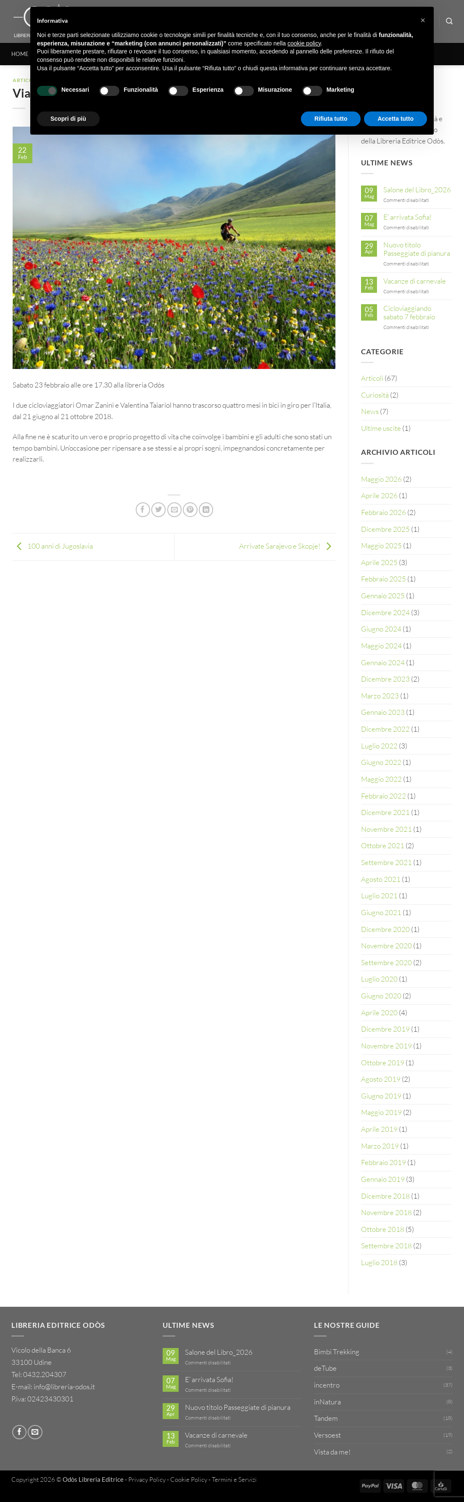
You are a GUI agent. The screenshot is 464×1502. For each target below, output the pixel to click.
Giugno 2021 (381, 912)
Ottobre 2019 (382, 1062)
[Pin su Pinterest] (190, 509)
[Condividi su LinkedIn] (206, 509)
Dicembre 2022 (385, 728)
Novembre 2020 (386, 945)
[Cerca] (449, 21)
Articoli (372, 378)
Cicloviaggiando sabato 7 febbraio (409, 312)
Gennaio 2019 (383, 1179)
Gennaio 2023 (383, 712)
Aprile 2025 (379, 562)
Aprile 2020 (379, 1012)
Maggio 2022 (381, 779)
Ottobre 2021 (382, 845)
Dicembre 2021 (385, 812)
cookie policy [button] (304, 43)
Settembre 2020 (386, 962)
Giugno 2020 (381, 995)
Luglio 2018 (379, 1262)
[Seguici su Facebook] (19, 1432)
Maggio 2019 (381, 1112)
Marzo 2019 (380, 1145)
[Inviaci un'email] (35, 1432)
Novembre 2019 (386, 1045)
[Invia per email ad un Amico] (174, 509)
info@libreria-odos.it (64, 1386)
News (370, 411)
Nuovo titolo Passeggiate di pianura (416, 249)
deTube (325, 1368)
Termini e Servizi (234, 1479)
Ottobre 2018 (382, 1229)
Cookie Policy (188, 1479)
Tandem (326, 1418)
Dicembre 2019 (385, 1028)
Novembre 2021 (386, 829)
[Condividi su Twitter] (158, 509)
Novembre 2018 (386, 1212)
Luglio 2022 (379, 745)
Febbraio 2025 (383, 578)
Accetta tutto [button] (395, 118)
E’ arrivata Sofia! (407, 217)
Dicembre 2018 (385, 1196)
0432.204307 (44, 1374)
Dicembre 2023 (385, 678)
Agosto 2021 (381, 879)
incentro (327, 1384)
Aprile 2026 (379, 495)
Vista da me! (332, 1451)
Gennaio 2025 (383, 595)
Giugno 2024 (381, 628)
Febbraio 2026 (383, 512)
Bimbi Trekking (336, 1351)
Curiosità (375, 394)
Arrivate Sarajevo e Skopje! (287, 545)
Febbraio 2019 (383, 1162)
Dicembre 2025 (385, 529)
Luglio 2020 (379, 978)
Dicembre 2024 (385, 612)
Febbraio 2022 (383, 795)
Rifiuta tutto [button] (331, 118)
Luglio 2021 (379, 895)
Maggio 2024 (381, 645)
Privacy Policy (147, 1479)
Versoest (327, 1434)
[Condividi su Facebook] (143, 509)
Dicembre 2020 (385, 929)
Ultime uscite (381, 428)
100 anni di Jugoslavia (53, 545)
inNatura (327, 1401)
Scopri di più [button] (68, 118)
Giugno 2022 (381, 762)
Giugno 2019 (381, 1095)
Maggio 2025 (381, 545)
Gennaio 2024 (383, 662)
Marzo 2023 (380, 695)
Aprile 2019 (379, 1129)
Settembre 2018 (386, 1245)
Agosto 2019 (381, 1079)
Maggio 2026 (381, 479)
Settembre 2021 (386, 862)
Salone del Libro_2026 (417, 190)
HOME (20, 53)
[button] (423, 20)
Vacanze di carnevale (414, 281)
